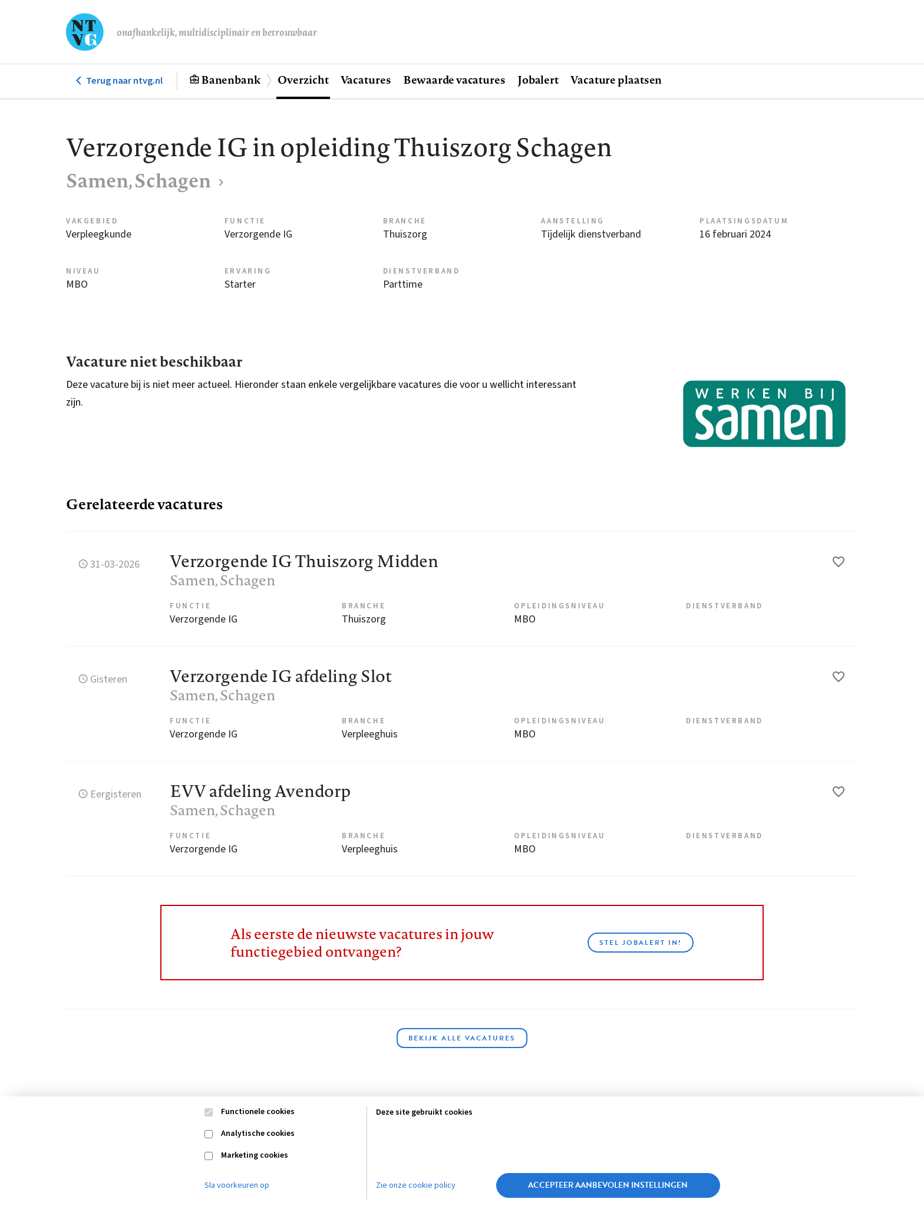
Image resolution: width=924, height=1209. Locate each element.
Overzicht (303, 79)
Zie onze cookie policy (416, 1185)
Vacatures (366, 79)
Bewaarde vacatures (454, 79)
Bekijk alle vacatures (462, 1038)
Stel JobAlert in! (640, 942)
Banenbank (230, 79)
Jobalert (538, 79)
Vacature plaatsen (616, 79)
